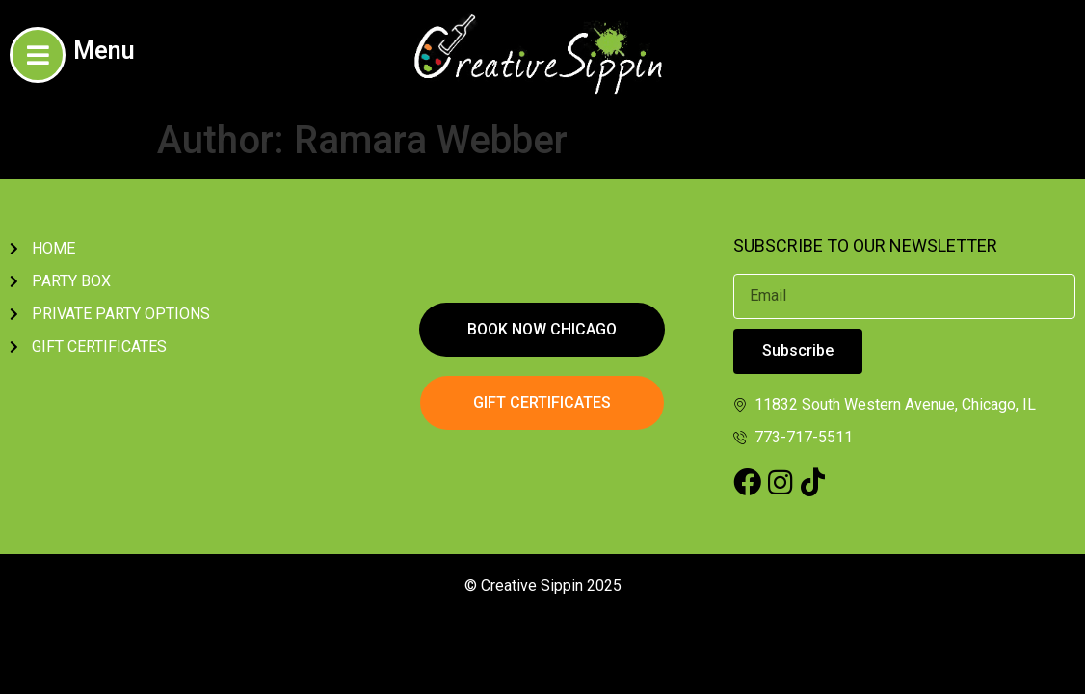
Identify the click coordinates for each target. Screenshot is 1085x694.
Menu (104, 51)
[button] (542, 330)
